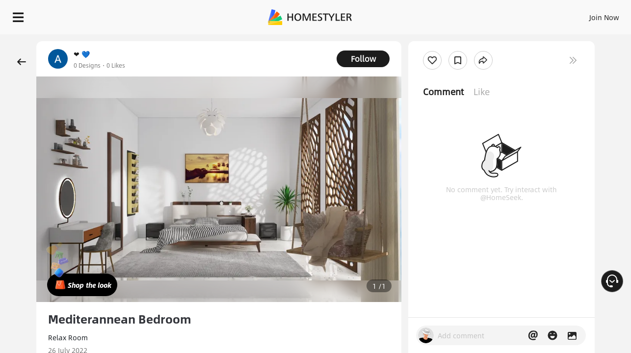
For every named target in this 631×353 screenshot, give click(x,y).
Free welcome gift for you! (427, 41)
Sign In (449, 14)
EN (520, 14)
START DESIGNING (582, 14)
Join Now (486, 14)
